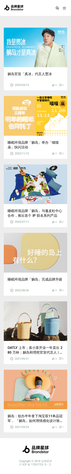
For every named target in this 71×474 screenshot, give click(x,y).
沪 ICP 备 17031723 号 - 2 (35, 464)
